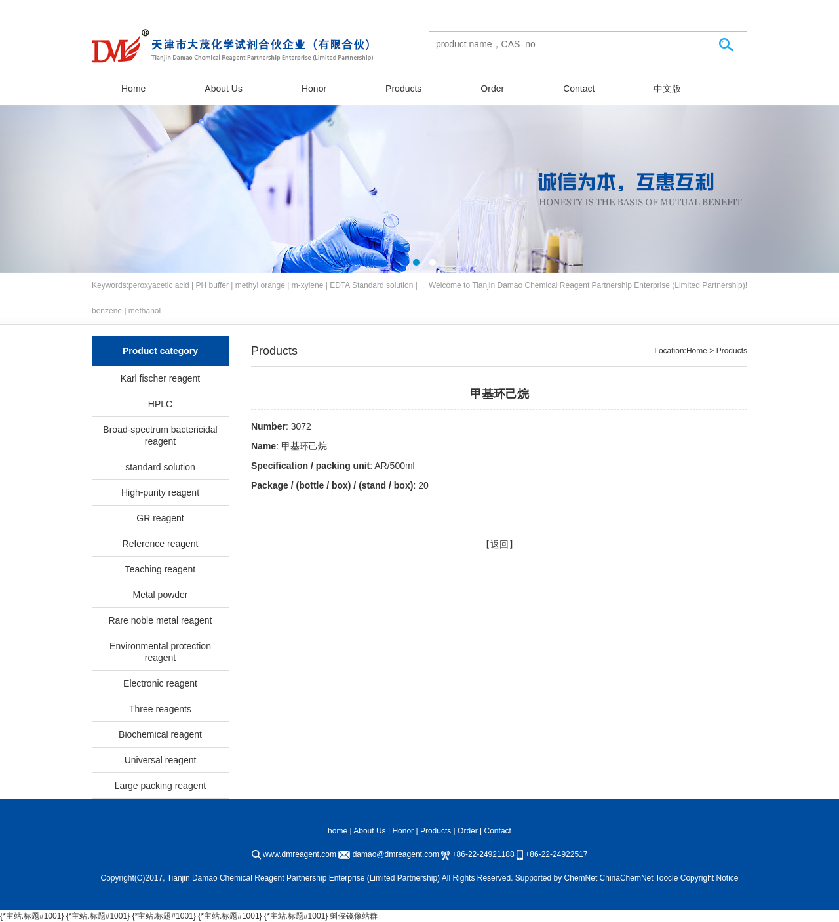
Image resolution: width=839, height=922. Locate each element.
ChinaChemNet (627, 878)
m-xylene (308, 285)
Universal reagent (161, 760)
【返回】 (499, 544)
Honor (314, 88)
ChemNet (581, 878)
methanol (144, 310)
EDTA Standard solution (371, 285)
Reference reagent (161, 543)
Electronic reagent (160, 683)
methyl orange (260, 285)
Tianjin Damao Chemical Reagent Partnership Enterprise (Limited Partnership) (608, 285)
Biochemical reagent (160, 734)
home (337, 830)
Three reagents (160, 709)
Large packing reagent (160, 785)
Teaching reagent (160, 569)
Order (492, 88)
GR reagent (160, 518)
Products (403, 88)
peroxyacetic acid (158, 285)
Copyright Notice (709, 878)
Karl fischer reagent (160, 378)
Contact (579, 88)
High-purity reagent (160, 492)
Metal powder (159, 595)
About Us (224, 88)
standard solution (160, 467)
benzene (107, 310)
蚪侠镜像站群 (354, 916)
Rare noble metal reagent (160, 620)
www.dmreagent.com (299, 854)
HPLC (160, 404)
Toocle (666, 878)
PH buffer (212, 285)
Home (133, 88)
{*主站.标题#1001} (32, 916)
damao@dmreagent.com (396, 854)
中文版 (667, 88)
